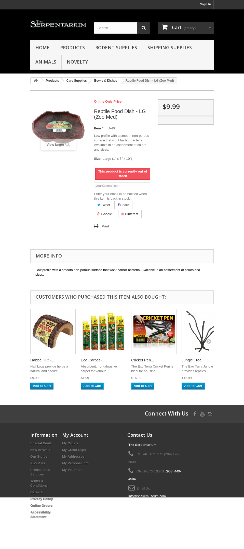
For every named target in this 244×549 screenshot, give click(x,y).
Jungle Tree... (193, 360)
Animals (45, 62)
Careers (36, 492)
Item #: (99, 128)
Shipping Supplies (169, 47)
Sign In (205, 4)
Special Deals (41, 443)
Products (72, 47)
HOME (42, 47)
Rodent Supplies (116, 47)
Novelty (77, 62)
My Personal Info (75, 463)
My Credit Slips (74, 450)
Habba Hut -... (42, 360)
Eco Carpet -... (93, 360)
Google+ (105, 214)
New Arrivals (40, 450)
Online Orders (41, 505)
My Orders (70, 443)
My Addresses (73, 456)
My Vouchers (72, 470)
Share (123, 205)
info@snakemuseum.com (147, 496)
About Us (37, 463)
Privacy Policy (41, 499)
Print (105, 226)
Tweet (103, 205)
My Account (75, 435)
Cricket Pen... (142, 360)
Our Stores (38, 456)
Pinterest (129, 214)
